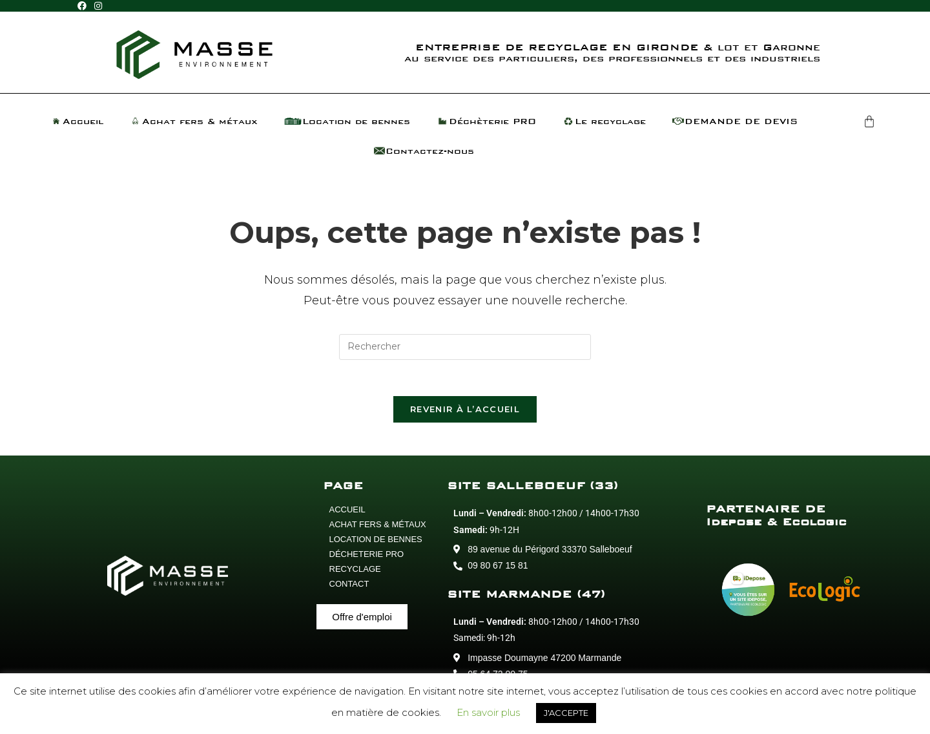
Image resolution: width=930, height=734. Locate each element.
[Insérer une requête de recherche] (465, 347)
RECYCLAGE (355, 572)
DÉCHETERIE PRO (366, 557)
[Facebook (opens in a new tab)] (84, 6)
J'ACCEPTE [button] (566, 713)
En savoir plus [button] (488, 712)
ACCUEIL (347, 513)
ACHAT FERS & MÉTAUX (377, 527)
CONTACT (349, 587)
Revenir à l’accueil (465, 412)
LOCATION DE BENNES (375, 542)
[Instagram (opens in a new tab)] (98, 6)
